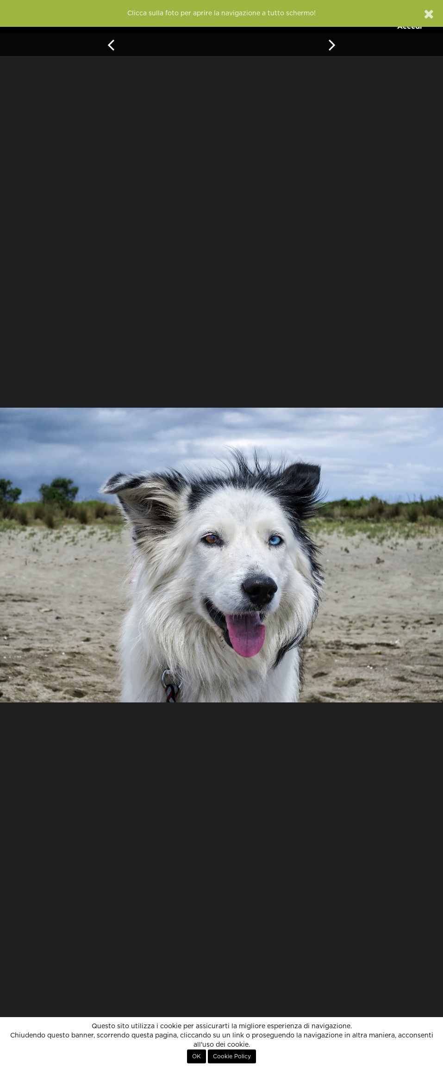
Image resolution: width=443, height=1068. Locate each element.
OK (196, 1056)
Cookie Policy (232, 1056)
